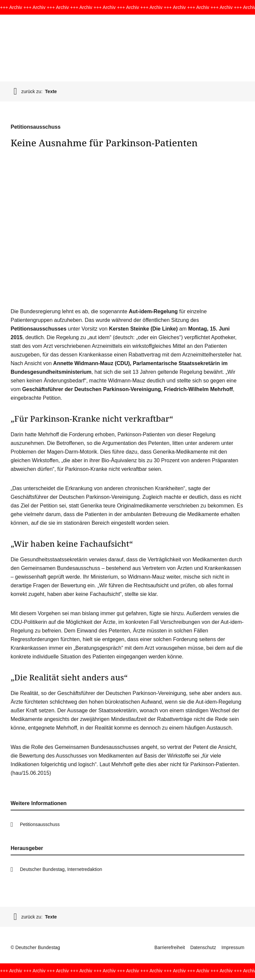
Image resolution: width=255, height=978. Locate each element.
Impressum (232, 947)
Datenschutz (203, 947)
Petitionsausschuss (40, 824)
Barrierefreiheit (169, 947)
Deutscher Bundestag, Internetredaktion (61, 869)
